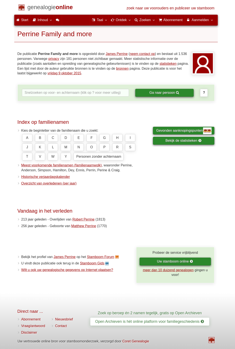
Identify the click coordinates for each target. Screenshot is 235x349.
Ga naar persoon (164, 92)
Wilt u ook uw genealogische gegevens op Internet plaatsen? (67, 270)
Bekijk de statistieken (183, 140)
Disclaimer (29, 332)
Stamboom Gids (92, 263)
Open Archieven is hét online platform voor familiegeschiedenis (149, 321)
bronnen (122, 68)
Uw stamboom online (175, 261)
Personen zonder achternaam (98, 156)
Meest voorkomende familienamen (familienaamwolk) (61, 165)
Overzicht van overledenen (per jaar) (49, 183)
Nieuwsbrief (64, 319)
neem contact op (142, 54)
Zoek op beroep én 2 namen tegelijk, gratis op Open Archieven (150, 313)
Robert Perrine (83, 219)
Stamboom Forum (100, 257)
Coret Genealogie (135, 341)
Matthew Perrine (83, 226)
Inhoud (42, 20)
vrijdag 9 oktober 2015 (64, 73)
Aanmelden (199, 20)
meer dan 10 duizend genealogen (168, 270)
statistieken (168, 63)
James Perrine (117, 54)
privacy (53, 59)
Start (22, 20)
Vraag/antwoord (33, 326)
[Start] (50, 8)
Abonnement (31, 319)
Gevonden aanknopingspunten (184, 130)
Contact (61, 326)
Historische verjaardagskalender (45, 177)
